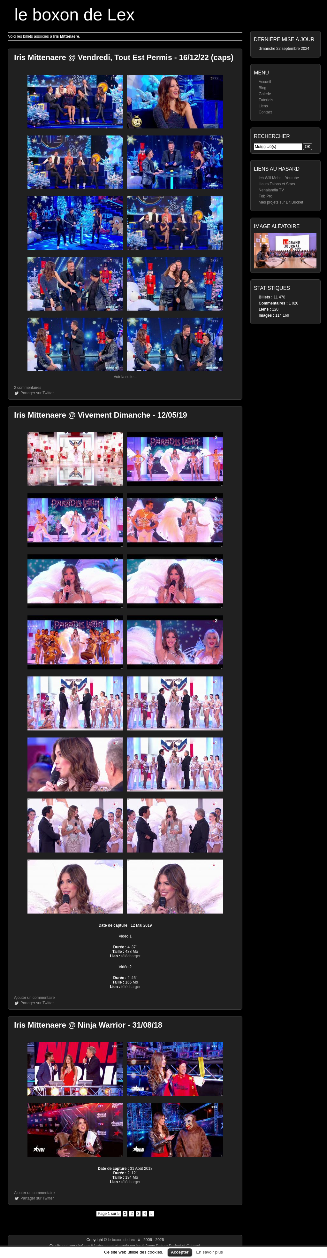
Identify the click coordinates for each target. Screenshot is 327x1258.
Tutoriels (266, 100)
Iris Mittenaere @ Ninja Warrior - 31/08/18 (88, 1025)
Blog (262, 88)
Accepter (180, 1252)
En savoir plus (209, 1252)
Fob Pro (265, 196)
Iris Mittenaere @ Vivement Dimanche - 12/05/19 (100, 415)
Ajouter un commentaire (34, 997)
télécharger (131, 956)
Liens (263, 106)
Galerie (265, 94)
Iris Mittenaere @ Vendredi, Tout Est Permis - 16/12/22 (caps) (123, 57)
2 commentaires (27, 387)
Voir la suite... (125, 376)
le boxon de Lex (74, 14)
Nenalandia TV (271, 190)
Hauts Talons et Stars (277, 184)
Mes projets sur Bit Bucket (281, 202)
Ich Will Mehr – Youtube (279, 178)
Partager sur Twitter (37, 393)
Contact (265, 112)
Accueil (265, 82)
